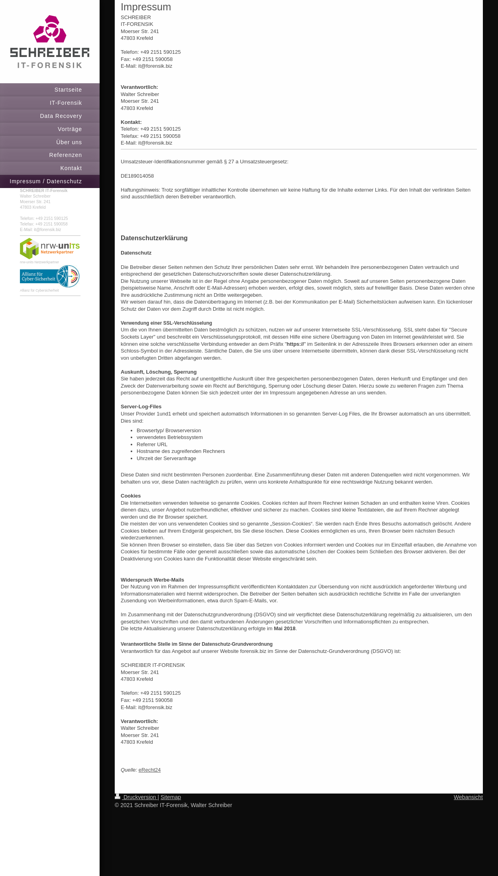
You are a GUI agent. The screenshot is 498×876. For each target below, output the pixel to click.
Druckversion (136, 797)
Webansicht (468, 797)
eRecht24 (150, 770)
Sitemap (171, 797)
